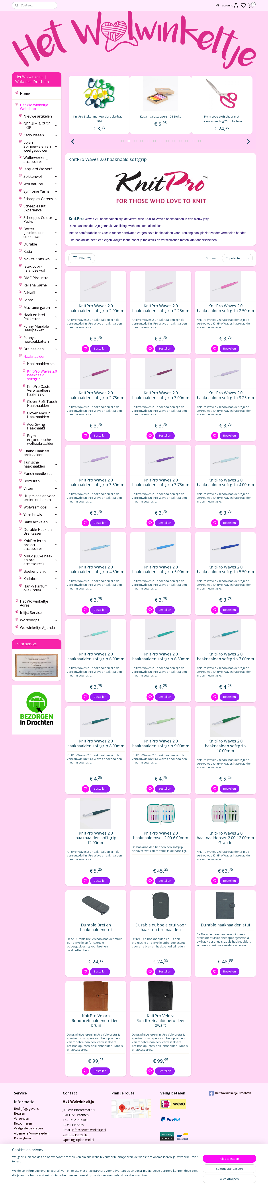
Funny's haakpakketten (40, 339)
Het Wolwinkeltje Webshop (39, 106)
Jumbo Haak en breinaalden (36, 452)
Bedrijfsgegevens (26, 1108)
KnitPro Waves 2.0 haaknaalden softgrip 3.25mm (225, 395)
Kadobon (40, 578)
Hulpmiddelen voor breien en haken (39, 497)
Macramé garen (40, 307)
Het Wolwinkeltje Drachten (230, 1093)
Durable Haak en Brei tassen (37, 531)
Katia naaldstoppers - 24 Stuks (221, 116)
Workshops (39, 620)
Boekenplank (40, 571)
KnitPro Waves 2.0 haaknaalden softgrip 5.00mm (160, 569)
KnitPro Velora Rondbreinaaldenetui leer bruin (95, 1020)
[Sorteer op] (237, 258)
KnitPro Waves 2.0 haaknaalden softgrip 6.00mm (95, 656)
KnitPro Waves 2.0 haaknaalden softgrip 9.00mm (160, 743)
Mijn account (227, 5)
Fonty (40, 300)
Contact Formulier (76, 1135)
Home (25, 93)
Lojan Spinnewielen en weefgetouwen (40, 146)
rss (173, 1175)
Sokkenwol (40, 176)
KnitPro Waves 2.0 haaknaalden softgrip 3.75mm (160, 482)
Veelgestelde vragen (28, 1128)
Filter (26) (81, 258)
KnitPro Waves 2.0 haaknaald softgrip (42, 375)
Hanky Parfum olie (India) (40, 588)
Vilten (40, 488)
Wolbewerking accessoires (35, 159)
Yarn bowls (40, 514)
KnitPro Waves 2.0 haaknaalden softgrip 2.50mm (225, 308)
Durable (40, 244)
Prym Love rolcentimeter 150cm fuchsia (99, 116)
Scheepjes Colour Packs (40, 219)
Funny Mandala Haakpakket (40, 328)
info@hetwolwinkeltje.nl (89, 1130)
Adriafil (40, 292)
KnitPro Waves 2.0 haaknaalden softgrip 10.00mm (225, 746)
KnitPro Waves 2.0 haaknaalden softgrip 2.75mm (95, 395)
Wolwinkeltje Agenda (37, 627)
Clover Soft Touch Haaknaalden (42, 403)
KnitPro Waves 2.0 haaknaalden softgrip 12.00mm (95, 838)
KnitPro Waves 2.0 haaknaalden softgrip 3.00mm (160, 395)
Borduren (40, 481)
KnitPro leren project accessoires (40, 544)
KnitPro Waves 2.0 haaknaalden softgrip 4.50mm (95, 569)
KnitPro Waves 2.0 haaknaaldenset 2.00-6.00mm (160, 835)
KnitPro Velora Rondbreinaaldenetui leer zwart (160, 1020)
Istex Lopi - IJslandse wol (40, 268)
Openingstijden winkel (78, 1140)
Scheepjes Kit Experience (34, 208)
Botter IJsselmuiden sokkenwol (40, 232)
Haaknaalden (40, 356)
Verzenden (21, 1118)
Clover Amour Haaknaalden (38, 415)
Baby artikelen (40, 522)
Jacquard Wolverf (37, 168)
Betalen (19, 1113)
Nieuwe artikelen (37, 116)
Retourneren (23, 1123)
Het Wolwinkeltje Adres (34, 603)
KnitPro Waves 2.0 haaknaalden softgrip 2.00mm (95, 308)
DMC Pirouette (35, 277)
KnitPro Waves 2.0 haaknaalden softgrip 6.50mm (160, 656)
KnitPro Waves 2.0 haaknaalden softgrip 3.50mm (95, 482)
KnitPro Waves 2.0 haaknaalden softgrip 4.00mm (225, 482)
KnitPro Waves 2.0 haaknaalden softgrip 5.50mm (225, 569)
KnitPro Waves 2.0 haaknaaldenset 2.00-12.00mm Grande (225, 838)
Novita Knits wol (40, 259)
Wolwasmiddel (40, 507)
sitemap (164, 1175)
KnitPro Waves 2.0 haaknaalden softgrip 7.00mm (225, 656)
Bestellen (100, 348)
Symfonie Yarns (40, 191)
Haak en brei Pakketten (40, 316)
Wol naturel (40, 184)
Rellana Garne (40, 285)
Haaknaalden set (41, 363)
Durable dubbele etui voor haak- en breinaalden (160, 927)
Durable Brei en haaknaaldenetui (96, 927)
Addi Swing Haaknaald (36, 426)
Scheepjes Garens (40, 198)
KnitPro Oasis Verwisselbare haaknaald (39, 390)
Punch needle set (37, 473)
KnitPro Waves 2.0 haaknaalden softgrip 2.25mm (160, 308)
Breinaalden (40, 348)
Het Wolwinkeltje (78, 1101)
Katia (40, 251)
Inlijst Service (31, 612)
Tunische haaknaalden (40, 464)
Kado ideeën (40, 135)
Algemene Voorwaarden (31, 1133)
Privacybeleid (23, 1138)
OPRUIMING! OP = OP (40, 125)
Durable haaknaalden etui (225, 925)
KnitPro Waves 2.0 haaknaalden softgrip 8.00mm (95, 743)
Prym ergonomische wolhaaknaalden (40, 439)
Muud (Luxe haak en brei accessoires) (40, 560)
